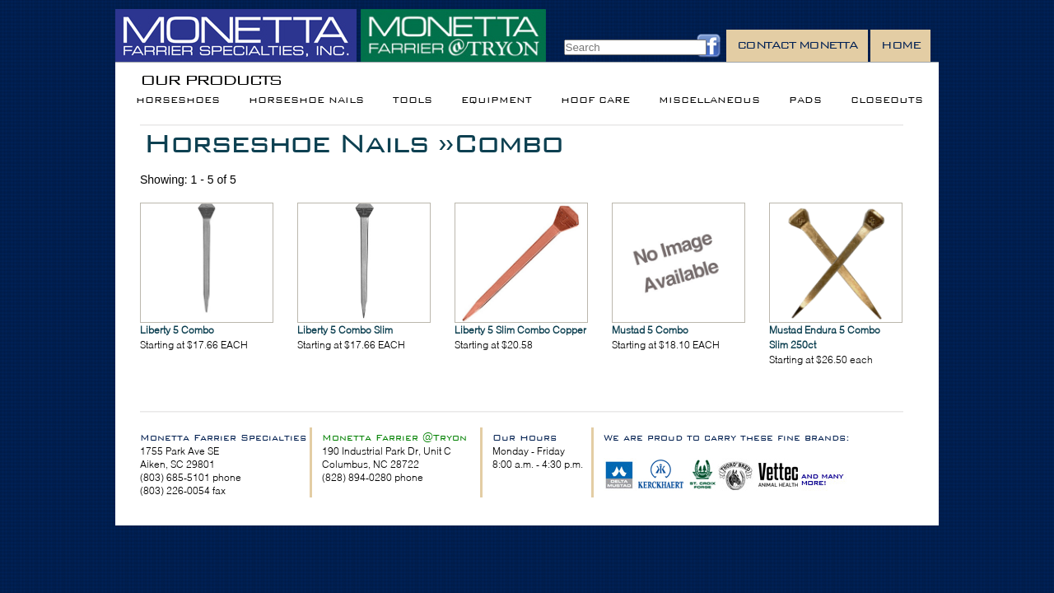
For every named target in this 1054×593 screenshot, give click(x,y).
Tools (412, 100)
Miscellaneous (709, 100)
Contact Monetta (797, 45)
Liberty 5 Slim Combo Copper (520, 330)
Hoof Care (595, 100)
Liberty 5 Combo (177, 330)
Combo (507, 143)
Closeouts (887, 100)
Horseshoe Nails (306, 100)
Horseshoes (178, 100)
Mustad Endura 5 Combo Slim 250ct (824, 337)
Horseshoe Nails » (298, 143)
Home (900, 45)
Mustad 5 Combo (650, 330)
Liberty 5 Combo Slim (345, 330)
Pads (805, 100)
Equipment (496, 100)
